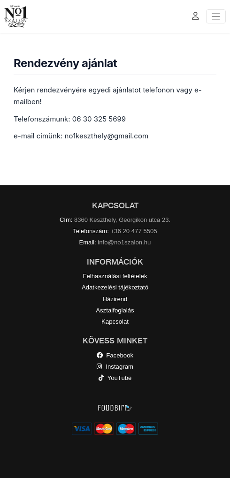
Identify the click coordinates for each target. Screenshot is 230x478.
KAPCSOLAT (115, 205)
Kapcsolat (115, 321)
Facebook (115, 355)
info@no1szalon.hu (124, 242)
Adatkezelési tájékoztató (115, 287)
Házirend (115, 299)
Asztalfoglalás (115, 310)
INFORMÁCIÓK (115, 261)
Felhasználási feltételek (115, 276)
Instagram (115, 366)
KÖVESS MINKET (115, 340)
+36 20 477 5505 (133, 231)
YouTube (115, 377)
